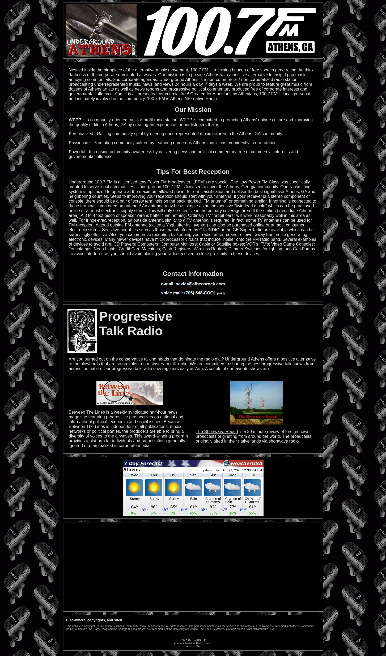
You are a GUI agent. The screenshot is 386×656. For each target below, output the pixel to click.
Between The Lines (87, 412)
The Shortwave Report (217, 431)
